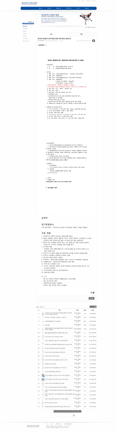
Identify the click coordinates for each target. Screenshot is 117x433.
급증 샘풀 (47, 325)
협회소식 (49, 8)
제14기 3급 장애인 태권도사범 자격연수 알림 (55, 387)
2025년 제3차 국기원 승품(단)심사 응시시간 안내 (56, 359)
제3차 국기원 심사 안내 (50, 402)
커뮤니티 (78, 8)
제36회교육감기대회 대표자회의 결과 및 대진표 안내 (57, 406)
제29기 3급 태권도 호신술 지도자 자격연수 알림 (56, 398)
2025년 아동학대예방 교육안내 (52, 371)
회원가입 (83, 0)
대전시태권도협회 (41, 40)
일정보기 (25, 31)
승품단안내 (58, 8)
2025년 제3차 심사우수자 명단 (52, 356)
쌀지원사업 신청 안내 (50, 364)
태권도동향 (25, 28)
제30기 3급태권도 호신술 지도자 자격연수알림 (55, 340)
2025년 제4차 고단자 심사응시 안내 (53, 336)
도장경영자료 (68, 8)
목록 (81, 34)
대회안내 (25, 36)
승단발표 (25, 33)
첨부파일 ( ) (42, 45)
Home (86, 27)
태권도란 (87, 8)
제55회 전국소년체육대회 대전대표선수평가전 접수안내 (57, 344)
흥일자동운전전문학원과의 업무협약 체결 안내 (55, 332)
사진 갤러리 (25, 38)
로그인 (79, 0)
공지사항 (25, 26)
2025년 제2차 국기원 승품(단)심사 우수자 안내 (56, 367)
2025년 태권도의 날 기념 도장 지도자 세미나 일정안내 (57, 375)
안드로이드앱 (93, 0)
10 (77, 411)
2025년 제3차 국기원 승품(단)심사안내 (54, 383)
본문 (51, 34)
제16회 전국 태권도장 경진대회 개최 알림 (54, 348)
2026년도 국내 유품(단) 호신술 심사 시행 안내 (55, 317)
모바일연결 (88, 0)
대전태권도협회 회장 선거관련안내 (53, 321)
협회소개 (40, 8)
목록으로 (91, 298)
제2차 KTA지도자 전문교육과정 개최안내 (54, 352)
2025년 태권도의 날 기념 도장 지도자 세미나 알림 (56, 379)
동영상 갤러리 (26, 41)
